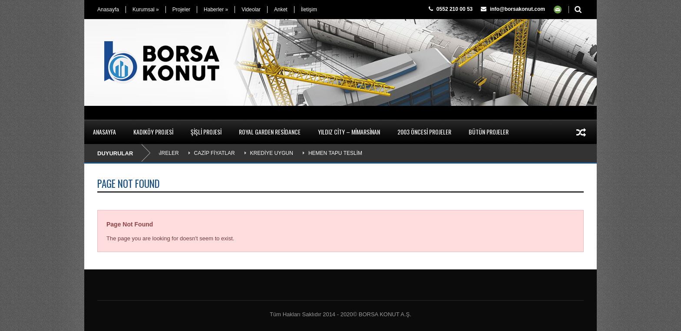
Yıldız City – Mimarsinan (349, 131)
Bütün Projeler (489, 131)
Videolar (251, 10)
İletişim (309, 10)
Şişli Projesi (206, 131)
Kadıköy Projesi (153, 131)
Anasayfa (108, 10)
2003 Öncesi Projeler (424, 131)
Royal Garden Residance (270, 131)
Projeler (181, 10)
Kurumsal (145, 10)
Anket (281, 10)
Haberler (216, 10)
